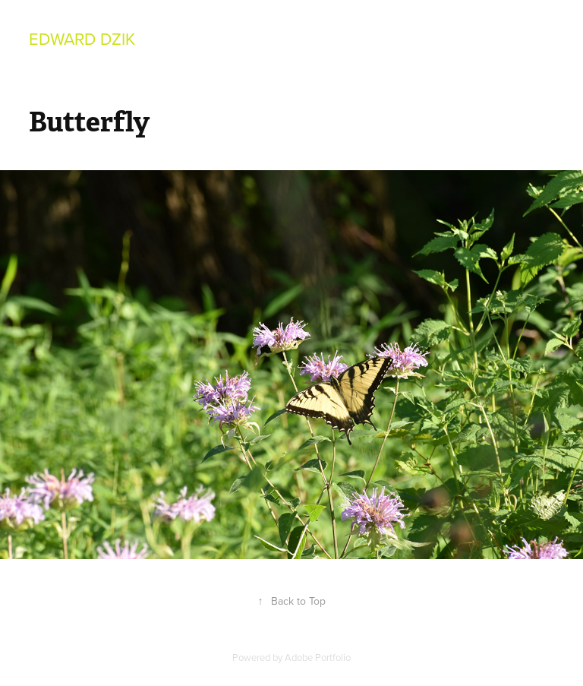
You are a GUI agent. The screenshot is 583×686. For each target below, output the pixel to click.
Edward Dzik (82, 38)
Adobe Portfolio (318, 657)
